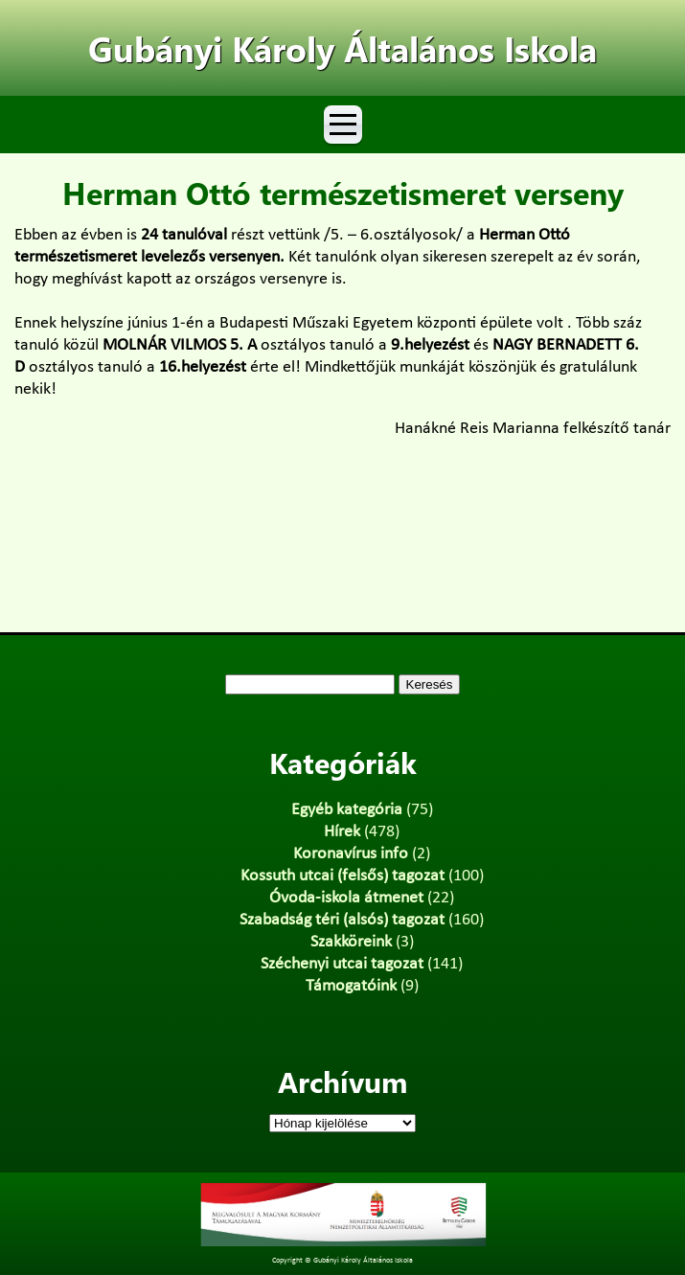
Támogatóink (351, 986)
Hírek (342, 832)
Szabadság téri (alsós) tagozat (342, 920)
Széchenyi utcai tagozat (342, 964)
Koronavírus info (350, 854)
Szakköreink (351, 942)
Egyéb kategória (346, 810)
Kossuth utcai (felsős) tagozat (342, 876)
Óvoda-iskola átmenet (346, 898)
